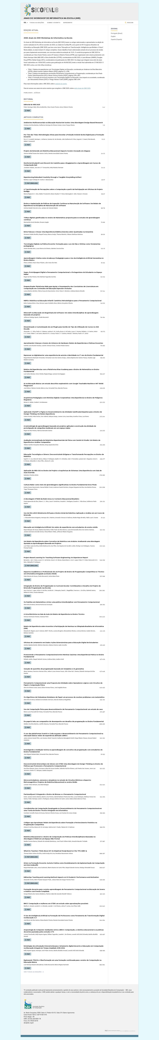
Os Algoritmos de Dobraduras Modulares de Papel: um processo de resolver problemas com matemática (64, 697)
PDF (28, 110)
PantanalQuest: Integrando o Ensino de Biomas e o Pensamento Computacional (55, 794)
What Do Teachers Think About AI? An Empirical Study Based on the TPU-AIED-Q (55, 851)
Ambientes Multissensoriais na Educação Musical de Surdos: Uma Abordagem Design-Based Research (63, 123)
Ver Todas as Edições (33, 972)
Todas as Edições (37, 22)
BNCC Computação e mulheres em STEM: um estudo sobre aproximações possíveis (56, 903)
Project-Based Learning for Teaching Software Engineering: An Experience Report (56, 557)
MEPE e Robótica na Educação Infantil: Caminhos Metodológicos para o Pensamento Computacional (62, 301)
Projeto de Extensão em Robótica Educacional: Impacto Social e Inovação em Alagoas (57, 151)
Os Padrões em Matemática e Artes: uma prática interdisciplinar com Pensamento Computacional (62, 602)
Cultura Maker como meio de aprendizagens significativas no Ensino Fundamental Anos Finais (60, 485)
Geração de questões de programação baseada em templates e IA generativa (54, 669)
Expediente (67, 22)
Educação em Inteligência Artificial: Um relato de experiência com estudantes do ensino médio (61, 527)
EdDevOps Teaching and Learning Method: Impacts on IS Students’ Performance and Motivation (61, 877)
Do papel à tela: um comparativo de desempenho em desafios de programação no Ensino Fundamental (64, 721)
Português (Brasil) (116, 33)
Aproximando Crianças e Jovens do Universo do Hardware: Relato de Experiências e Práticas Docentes (63, 343)
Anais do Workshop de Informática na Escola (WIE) (52, 18)
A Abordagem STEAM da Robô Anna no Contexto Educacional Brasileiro (51, 499)
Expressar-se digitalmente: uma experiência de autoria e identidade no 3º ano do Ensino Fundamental (63, 355)
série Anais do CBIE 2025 (82, 88)
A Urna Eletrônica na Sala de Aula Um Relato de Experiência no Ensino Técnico (54, 614)
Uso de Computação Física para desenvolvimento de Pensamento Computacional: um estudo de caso (63, 709)
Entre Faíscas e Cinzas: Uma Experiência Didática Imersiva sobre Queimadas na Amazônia (58, 232)
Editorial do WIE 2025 (32, 105)
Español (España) (116, 39)
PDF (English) (32, 183)
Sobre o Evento (53, 22)
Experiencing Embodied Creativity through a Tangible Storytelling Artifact (52, 177)
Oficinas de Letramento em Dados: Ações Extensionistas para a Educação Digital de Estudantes (61, 642)
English (113, 36)
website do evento (61, 84)
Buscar (130, 22)
